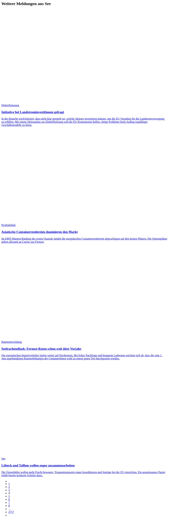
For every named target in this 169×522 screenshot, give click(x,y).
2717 (11, 511)
